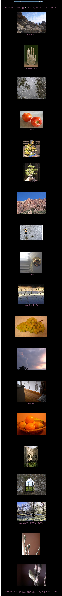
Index (46, 8)
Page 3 (11, 7)
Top (49, 591)
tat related (34, 1)
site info (41, 1)
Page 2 (9, 7)
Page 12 (37, 7)
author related (38, 1)
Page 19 (17, 8)
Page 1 (6, 7)
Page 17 (53, 7)
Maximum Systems (20, 1)
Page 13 (40, 7)
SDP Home (15, 1)
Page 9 (28, 7)
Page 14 (43, 7)
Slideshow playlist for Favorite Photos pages (26, 8)
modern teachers (30, 1)
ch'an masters (25, 1)
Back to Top (37, 594)
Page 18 (56, 7)
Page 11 (34, 7)
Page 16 (50, 7)
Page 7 (23, 7)
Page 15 (46, 7)
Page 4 (14, 7)
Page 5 (17, 7)
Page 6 (20, 7)
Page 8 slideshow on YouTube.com (39, 8)
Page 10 (31, 7)
